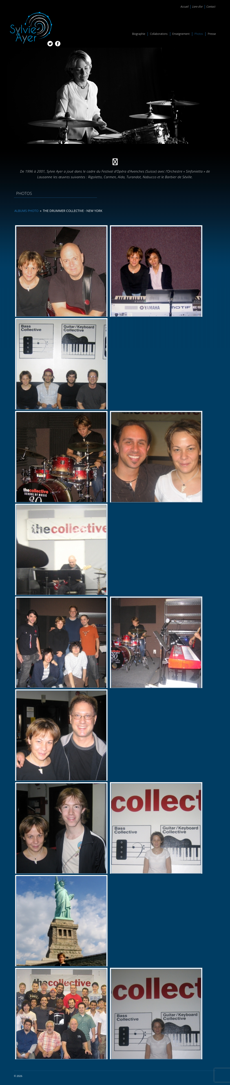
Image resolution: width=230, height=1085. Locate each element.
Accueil (185, 7)
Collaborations (159, 34)
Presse (212, 34)
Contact (210, 7)
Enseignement (181, 34)
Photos (199, 34)
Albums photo (26, 211)
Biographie (138, 34)
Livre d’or (197, 7)
